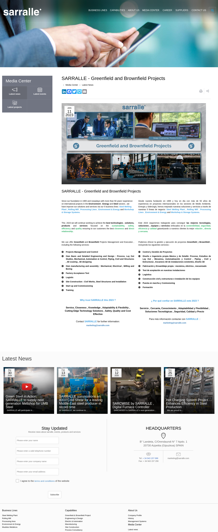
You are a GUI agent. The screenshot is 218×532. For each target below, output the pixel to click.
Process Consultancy (45, 510)
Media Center (72, 85)
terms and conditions (44, 460)
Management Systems (80, 501)
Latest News (88, 85)
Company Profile (77, 495)
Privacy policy (50, 526)
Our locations (144, 495)
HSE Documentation (181, 501)
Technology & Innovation (46, 513)
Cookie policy (62, 526)
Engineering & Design (45, 498)
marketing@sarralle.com (97, 325)
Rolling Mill (6, 498)
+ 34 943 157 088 (150, 458)
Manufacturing (42, 504)
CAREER (167, 10)
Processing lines (9, 501)
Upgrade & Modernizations (47, 516)
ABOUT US (134, 10)
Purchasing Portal (180, 498)
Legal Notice (73, 526)
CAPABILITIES (117, 10)
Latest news (109, 495)
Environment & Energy (11, 504)
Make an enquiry (146, 498)
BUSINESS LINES (98, 10)
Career (176, 495)
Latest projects (111, 501)
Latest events (110, 498)
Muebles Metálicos (9, 507)
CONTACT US (199, 10)
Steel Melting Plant (9, 495)
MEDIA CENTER (150, 10)
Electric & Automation (45, 501)
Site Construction (43, 507)
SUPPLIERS (182, 10)
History (73, 498)
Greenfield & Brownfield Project (49, 495)
